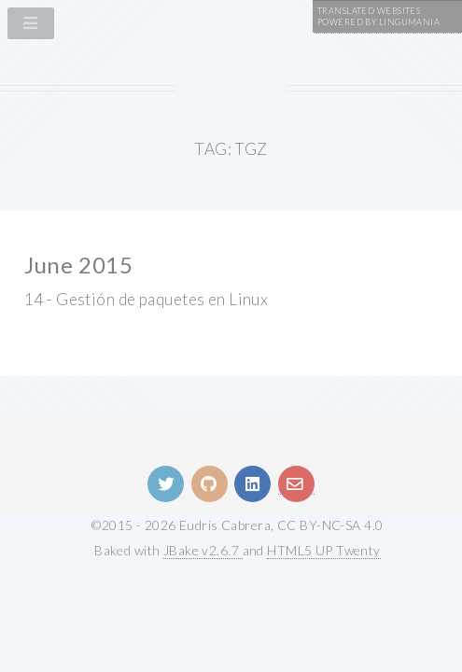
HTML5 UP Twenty (324, 550)
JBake (203, 550)
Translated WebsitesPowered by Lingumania (378, 16)
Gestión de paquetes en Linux (162, 299)
